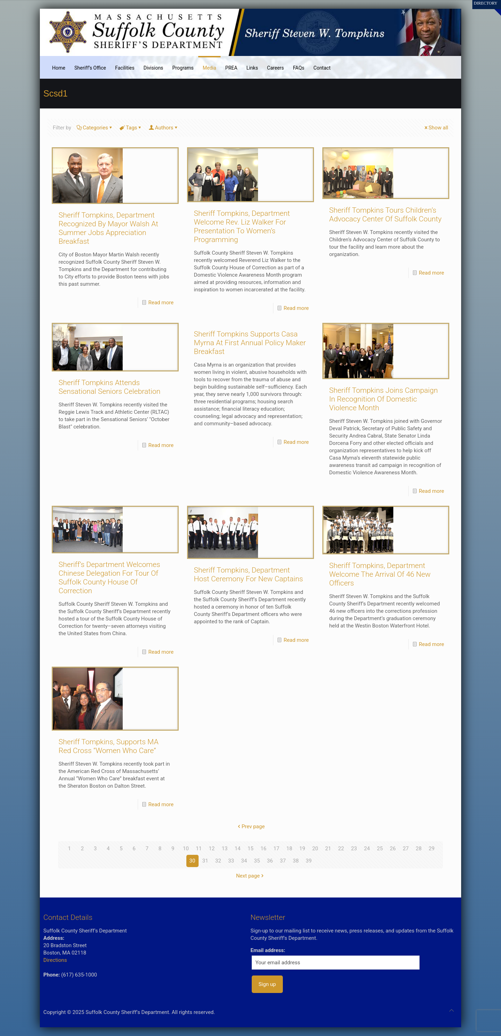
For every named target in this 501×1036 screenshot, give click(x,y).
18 (289, 848)
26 (393, 848)
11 (199, 848)
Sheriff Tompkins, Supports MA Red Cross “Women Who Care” (109, 746)
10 (186, 848)
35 (257, 861)
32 (218, 861)
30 (192, 861)
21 (328, 848)
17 (276, 848)
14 (238, 848)
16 (263, 848)
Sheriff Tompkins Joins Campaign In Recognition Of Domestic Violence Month (383, 399)
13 (225, 848)
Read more (160, 302)
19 (302, 848)
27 (406, 848)
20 (315, 848)
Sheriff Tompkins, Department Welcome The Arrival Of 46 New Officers (380, 574)
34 (244, 861)
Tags (131, 128)
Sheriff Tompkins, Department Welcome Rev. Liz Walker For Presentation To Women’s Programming (242, 226)
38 (296, 861)
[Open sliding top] (493, 8)
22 (341, 848)
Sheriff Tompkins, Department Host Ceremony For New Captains (248, 574)
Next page (250, 876)
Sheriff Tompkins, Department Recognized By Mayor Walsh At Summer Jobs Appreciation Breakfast (108, 228)
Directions (55, 960)
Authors (164, 128)
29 (432, 848)
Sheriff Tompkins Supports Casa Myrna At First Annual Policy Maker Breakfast (250, 343)
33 (231, 861)
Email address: (268, 950)
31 (205, 861)
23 (354, 848)
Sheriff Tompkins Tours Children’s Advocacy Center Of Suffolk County (385, 214)
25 (380, 848)
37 (283, 861)
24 (367, 848)
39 (309, 861)
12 (212, 848)
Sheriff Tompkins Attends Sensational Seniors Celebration (109, 387)
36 (270, 861)
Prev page (250, 826)
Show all (435, 128)
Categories (95, 128)
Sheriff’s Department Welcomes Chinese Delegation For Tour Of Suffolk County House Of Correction (109, 577)
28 (419, 848)
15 (250, 848)
